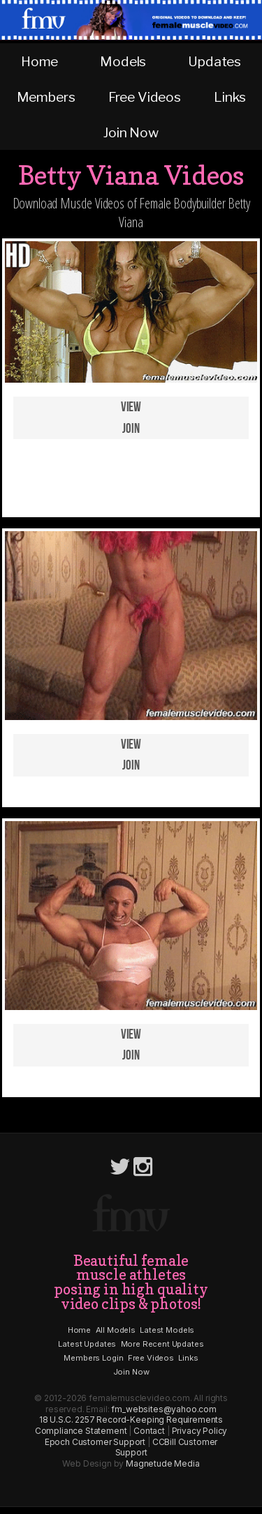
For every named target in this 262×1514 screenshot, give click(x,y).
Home (39, 61)
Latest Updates (87, 1344)
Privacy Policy (200, 1430)
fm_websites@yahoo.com (164, 1409)
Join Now (131, 132)
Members (46, 97)
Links (229, 97)
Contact (149, 1430)
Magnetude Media (163, 1463)
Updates (214, 61)
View (131, 407)
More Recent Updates (162, 1344)
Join (130, 429)
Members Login (93, 1358)
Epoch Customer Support (95, 1442)
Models (123, 61)
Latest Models (167, 1330)
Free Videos (144, 97)
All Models (116, 1330)
